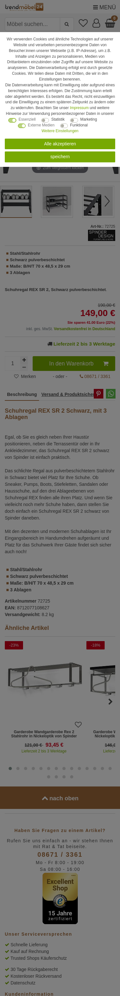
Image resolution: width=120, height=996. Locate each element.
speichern (60, 156)
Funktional (79, 125)
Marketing (88, 119)
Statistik (58, 119)
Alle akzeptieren (60, 143)
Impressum (79, 108)
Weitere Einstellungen (60, 131)
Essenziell (27, 119)
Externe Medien (41, 125)
